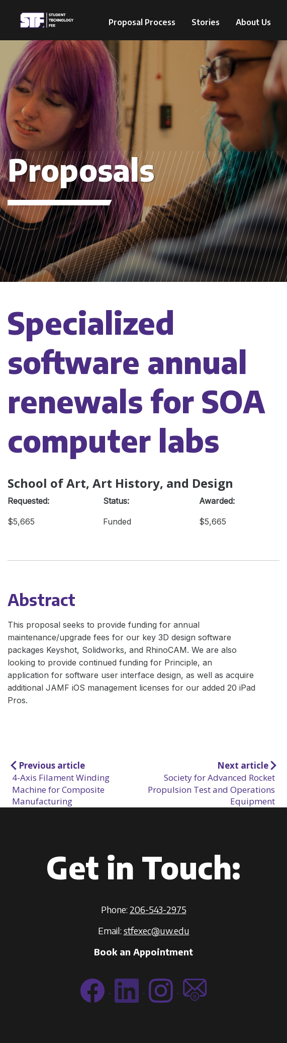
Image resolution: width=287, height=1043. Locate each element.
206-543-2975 (158, 909)
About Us (253, 22)
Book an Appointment (143, 951)
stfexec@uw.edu (156, 930)
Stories (206, 22)
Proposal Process (142, 22)
